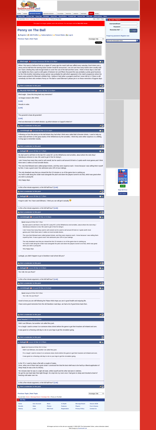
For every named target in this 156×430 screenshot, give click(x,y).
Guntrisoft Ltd (82, 428)
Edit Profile (34, 35)
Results (20, 406)
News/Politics (63, 16)
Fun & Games (94, 406)
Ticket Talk (39, 16)
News (48, 403)
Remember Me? (115, 30)
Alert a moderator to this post (30, 85)
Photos (49, 406)
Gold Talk (89, 16)
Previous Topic (23, 39)
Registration (65, 408)
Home (27, 19)
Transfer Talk (30, 16)
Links (34, 408)
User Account (37, 403)
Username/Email (114, 24)
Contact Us (93, 408)
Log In (70, 35)
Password (117, 27)
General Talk (81, 16)
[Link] (20, 101)
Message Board (35, 19)
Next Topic (34, 39)
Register (23, 35)
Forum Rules (60, 35)
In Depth (63, 403)
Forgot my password (113, 36)
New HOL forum (82, 23)
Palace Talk (21, 16)
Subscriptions (98, 16)
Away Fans (54, 16)
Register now (125, 36)
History (20, 408)
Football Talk (72, 16)
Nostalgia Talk (45, 19)
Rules (105, 16)
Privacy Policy (80, 408)
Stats (34, 406)
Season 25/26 (94, 403)
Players (78, 406)
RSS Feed (50, 408)
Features (64, 406)
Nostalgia (46, 16)
